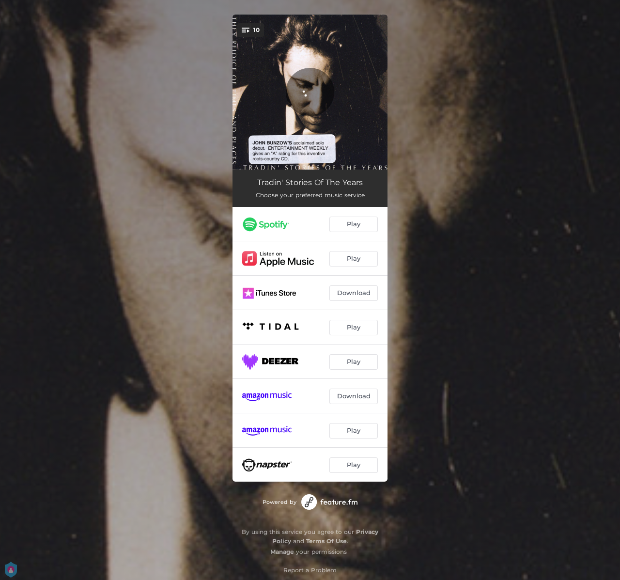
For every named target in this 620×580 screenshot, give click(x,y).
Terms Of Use (326, 541)
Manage (282, 551)
